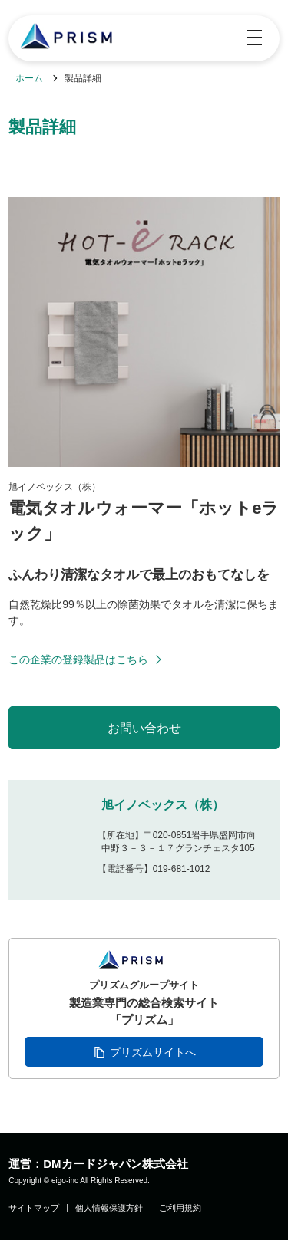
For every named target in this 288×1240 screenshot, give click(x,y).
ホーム (29, 78)
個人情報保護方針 (109, 1208)
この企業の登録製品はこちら (78, 659)
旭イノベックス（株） (162, 804)
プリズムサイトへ (153, 1052)
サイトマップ (33, 1208)
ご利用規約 (180, 1208)
